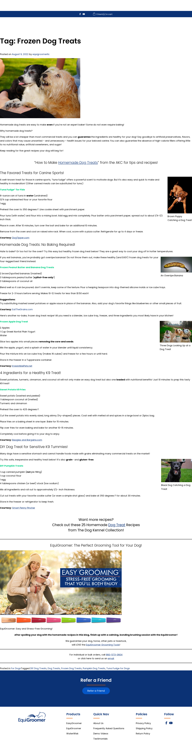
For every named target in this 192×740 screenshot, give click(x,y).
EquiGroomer (114, 24)
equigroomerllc (41, 54)
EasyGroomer (91, 24)
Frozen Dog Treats (71, 668)
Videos (156, 24)
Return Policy (143, 733)
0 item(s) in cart (103, 14)
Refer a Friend (96, 691)
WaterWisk (137, 24)
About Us (98, 723)
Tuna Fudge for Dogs (118, 668)
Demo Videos (100, 733)
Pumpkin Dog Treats (94, 668)
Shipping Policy (144, 728)
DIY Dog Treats (38, 668)
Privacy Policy (143, 723)
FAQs (171, 24)
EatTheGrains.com (22, 309)
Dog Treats (54, 668)
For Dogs (16, 668)
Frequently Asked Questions (108, 728)
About (186, 24)
